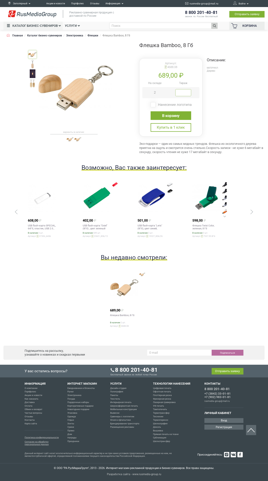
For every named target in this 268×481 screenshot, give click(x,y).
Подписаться (227, 352)
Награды (71, 437)
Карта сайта (31, 423)
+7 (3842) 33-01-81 (217, 393)
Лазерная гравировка (164, 402)
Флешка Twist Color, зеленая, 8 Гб (203, 227)
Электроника (74, 395)
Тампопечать (160, 409)
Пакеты (114, 395)
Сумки (70, 427)
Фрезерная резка (162, 399)
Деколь (157, 427)
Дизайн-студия (118, 388)
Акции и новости (55, 3)
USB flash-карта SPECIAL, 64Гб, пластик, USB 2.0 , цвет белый (42, 228)
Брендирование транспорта (124, 423)
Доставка (30, 402)
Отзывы (94, 3)
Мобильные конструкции (123, 409)
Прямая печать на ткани (166, 434)
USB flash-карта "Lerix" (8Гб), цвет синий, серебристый (150, 228)
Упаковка (72, 413)
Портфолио (77, 3)
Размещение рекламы (122, 427)
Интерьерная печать (121, 402)
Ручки (70, 391)
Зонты (70, 423)
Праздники (73, 441)
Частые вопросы (33, 413)
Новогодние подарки (78, 409)
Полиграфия (116, 391)
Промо (70, 430)
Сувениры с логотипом (122, 416)
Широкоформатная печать (124, 406)
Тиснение (158, 416)
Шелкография (160, 423)
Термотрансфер (161, 413)
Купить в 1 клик (171, 127)
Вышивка (158, 430)
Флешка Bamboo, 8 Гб (122, 315)
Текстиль (115, 399)
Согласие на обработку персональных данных (37, 443)
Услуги (72, 25)
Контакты (30, 420)
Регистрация (224, 427)
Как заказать (31, 399)
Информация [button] (114, 3)
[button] (16, 212)
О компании (31, 388)
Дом (69, 434)
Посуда (71, 399)
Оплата (28, 406)
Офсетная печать (162, 391)
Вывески (114, 413)
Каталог (34, 25)
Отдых (70, 420)
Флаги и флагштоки (120, 420)
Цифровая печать (162, 388)
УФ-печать (158, 406)
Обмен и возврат (33, 409)
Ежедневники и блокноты (81, 388)
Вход (224, 420)
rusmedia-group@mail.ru (217, 401)
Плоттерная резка (162, 395)
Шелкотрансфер (161, 441)
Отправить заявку (247, 14)
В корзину (170, 116)
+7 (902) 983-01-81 (217, 397)
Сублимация (159, 437)
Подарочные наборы (78, 402)
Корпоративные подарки (80, 406)
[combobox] (160, 26)
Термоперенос (160, 420)
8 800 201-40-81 (216, 389)
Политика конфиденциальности (42, 437)
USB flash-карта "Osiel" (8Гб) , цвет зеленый (95, 227)
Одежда (71, 416)
